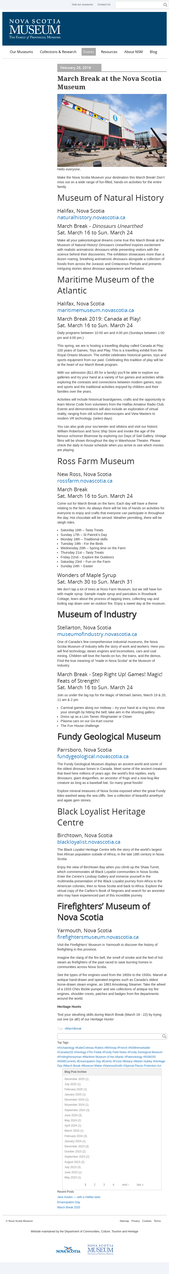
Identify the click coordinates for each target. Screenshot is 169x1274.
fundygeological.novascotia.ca (93, 756)
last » (140, 1184)
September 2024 (75, 1110)
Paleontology (134, 1057)
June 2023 (71, 1172)
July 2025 (70, 1084)
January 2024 (73, 1141)
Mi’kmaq (111, 1047)
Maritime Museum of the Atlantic (104, 1057)
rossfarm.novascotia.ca (84, 480)
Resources (109, 51)
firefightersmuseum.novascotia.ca (98, 936)
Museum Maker (92, 1065)
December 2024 (74, 1099)
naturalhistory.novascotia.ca (91, 217)
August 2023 (72, 1162)
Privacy (135, 1221)
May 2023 (71, 1177)
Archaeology (67, 1047)
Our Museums (21, 51)
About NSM (133, 51)
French (123, 1047)
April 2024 (71, 1125)
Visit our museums (82, 4)
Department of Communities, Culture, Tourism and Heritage (101, 1231)
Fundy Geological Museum (145, 1052)
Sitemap (124, 1221)
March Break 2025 (68, 1207)
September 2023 (75, 1156)
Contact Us (104, 4)
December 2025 (74, 1079)
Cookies (146, 1221)
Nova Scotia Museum (37, 29)
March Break (72, 1065)
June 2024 (71, 1115)
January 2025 (73, 1094)
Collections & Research (58, 51)
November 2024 (74, 1104)
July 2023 (70, 1167)
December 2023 (74, 1146)
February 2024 (74, 1136)
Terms (157, 1221)
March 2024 (72, 1130)
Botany (128, 1061)
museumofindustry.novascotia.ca (97, 634)
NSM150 (150, 1057)
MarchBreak (74, 1028)
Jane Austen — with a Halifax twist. (79, 1197)
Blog (153, 51)
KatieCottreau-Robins (90, 1047)
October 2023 (73, 1151)
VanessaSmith (113, 1065)
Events (88, 51)
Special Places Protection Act (143, 1065)
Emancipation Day (89, 1061)
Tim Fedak (94, 1052)
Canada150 (66, 1052)
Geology (81, 1052)
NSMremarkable (140, 1047)
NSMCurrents (67, 1061)
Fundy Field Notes (115, 1052)
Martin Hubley (143, 1061)
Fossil (118, 1061)
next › (125, 1184)
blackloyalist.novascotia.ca (88, 841)
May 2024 (71, 1120)
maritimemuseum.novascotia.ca (95, 310)
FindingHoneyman (70, 1057)
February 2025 (74, 1089)
